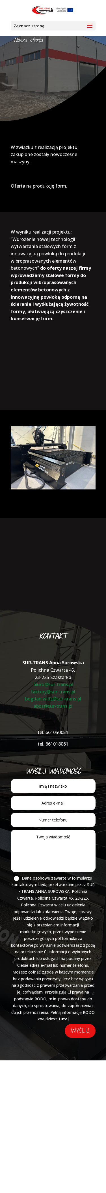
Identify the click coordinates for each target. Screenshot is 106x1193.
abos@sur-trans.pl (53, 706)
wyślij (80, 1031)
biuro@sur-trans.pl (53, 684)
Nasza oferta (28, 40)
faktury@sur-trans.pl (53, 692)
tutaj (64, 1018)
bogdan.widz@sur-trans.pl (53, 699)
